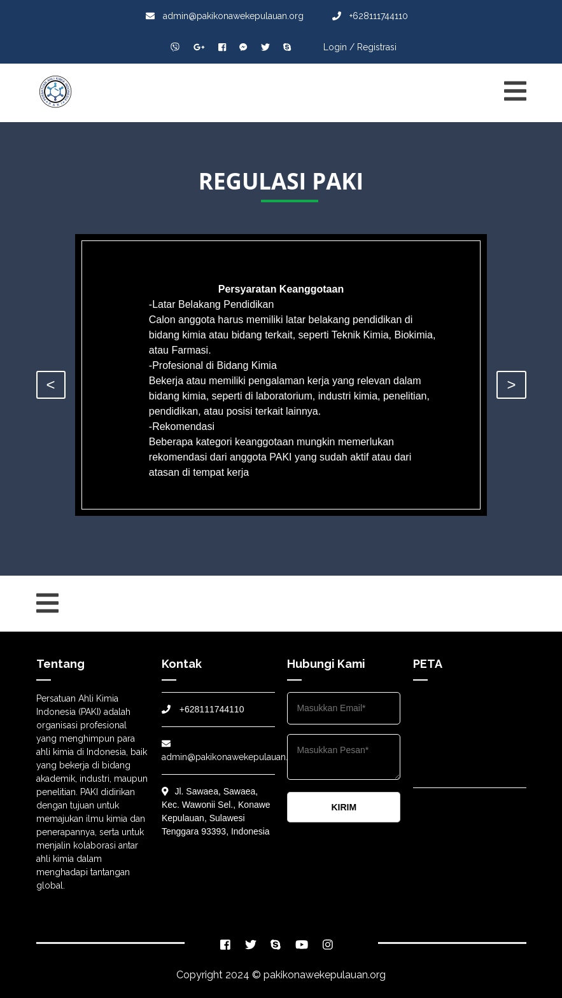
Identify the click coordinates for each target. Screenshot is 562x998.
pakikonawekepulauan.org (324, 975)
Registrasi (377, 47)
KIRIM (343, 807)
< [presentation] (50, 384)
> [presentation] (511, 384)
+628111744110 (370, 16)
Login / (339, 47)
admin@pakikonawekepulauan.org (225, 16)
